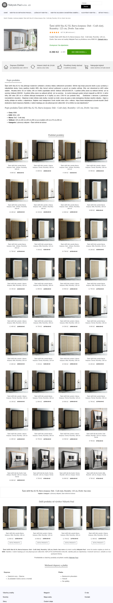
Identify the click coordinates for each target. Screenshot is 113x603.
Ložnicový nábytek (40, 12)
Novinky (5, 597)
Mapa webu (48, 597)
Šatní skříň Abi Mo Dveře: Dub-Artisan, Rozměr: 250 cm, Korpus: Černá (17, 474)
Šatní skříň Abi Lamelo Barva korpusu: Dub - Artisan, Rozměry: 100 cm (17, 167)
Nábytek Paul (73, 39)
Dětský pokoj (103, 12)
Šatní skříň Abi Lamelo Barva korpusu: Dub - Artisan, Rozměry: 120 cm (70, 167)
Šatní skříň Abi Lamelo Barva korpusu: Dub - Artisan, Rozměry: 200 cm (17, 246)
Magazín (47, 593)
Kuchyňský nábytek (88, 12)
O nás (87, 593)
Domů (6, 12)
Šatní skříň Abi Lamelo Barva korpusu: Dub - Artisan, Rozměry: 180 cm (70, 206)
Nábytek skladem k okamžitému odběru (64, 12)
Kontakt (87, 597)
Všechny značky (8, 593)
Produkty (10, 18)
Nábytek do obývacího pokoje (20, 12)
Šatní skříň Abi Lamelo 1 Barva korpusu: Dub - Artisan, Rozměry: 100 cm (43, 206)
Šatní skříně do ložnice (68, 493)
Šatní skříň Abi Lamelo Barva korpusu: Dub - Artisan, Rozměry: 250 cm (70, 246)
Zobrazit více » (103, 39)
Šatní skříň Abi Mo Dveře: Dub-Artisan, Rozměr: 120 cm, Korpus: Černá (96, 435)
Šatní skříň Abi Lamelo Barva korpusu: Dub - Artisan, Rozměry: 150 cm (17, 206)
